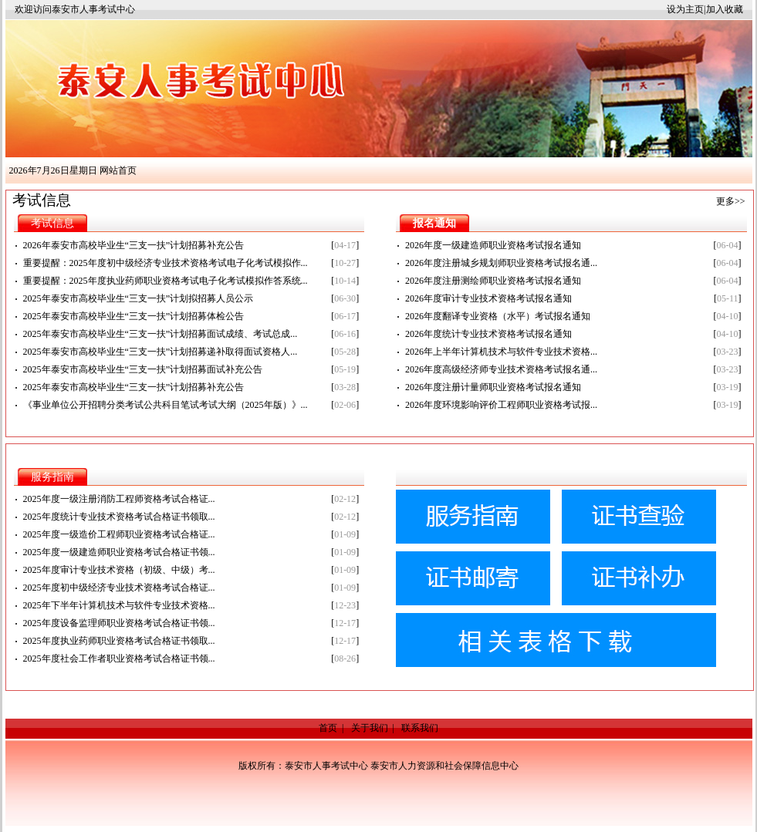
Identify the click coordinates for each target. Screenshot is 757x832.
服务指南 (52, 477)
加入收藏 (724, 9)
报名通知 (434, 223)
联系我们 (419, 728)
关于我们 (369, 728)
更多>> (730, 201)
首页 (328, 728)
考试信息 (52, 223)
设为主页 (685, 9)
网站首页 (118, 170)
